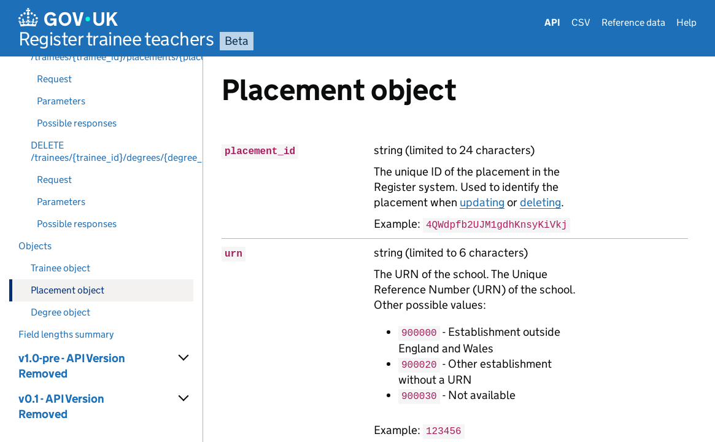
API (552, 22)
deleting (540, 202)
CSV (580, 22)
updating (482, 202)
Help (686, 22)
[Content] (459, 249)
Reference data (633, 22)
